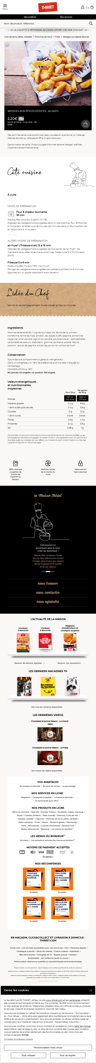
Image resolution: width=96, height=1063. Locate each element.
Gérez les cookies (44, 951)
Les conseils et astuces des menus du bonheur (53, 840)
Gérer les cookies (82, 1026)
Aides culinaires (25, 822)
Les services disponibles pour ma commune (42, 948)
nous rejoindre (48, 602)
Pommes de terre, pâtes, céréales (62, 819)
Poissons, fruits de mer (68, 815)
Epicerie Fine (68, 826)
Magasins (25, 797)
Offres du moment (20, 812)
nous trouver (48, 583)
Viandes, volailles (25, 819)
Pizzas (20, 815)
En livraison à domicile (30, 786)
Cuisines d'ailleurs (33, 815)
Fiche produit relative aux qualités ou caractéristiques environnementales (48, 961)
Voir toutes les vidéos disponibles (47, 771)
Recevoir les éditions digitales (28, 663)
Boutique (45, 829)
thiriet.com (15, 948)
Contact (72, 955)
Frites (57, 37)
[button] (82, 7)
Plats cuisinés (49, 815)
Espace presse (60, 955)
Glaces (45, 822)
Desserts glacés (57, 822)
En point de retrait (51, 786)
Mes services (66, 17)
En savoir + (48, 856)
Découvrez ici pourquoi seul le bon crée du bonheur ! (48, 548)
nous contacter (47, 593)
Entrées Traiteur (48, 812)
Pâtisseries (72, 822)
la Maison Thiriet (48, 496)
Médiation (74, 951)
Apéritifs (35, 812)
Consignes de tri (44, 955)
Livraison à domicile (63, 797)
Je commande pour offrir (47, 801)
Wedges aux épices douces (76, 37)
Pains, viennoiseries (30, 826)
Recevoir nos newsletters (69, 663)
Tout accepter (68, 1055)
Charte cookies (61, 951)
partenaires (74, 1000)
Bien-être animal (27, 955)
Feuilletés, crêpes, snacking (70, 812)
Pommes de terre (43, 37)
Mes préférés (30, 17)
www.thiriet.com (54, 1000)
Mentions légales (78, 948)
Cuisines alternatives (50, 826)
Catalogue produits (26, 951)
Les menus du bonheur (62, 829)
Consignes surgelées (42, 797)
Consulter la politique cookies (18, 1039)
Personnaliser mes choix (48, 1047)
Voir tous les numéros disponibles (46, 707)
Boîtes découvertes (30, 829)
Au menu (24, 840)
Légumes (39, 819)
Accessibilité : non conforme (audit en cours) (48, 958)
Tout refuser (28, 1055)
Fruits (37, 822)
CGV (67, 948)
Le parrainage (68, 786)
